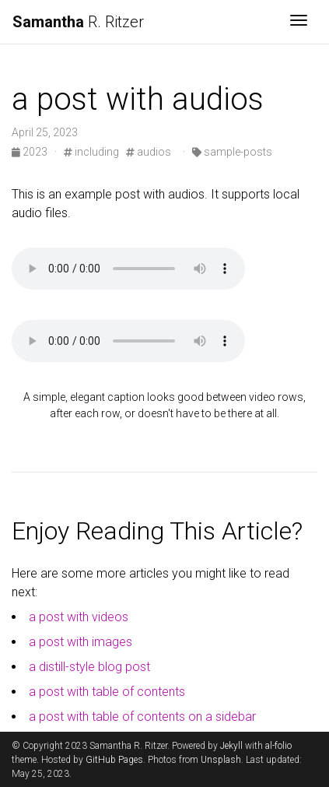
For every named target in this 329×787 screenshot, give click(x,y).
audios (148, 152)
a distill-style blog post (89, 666)
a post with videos (78, 617)
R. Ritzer (78, 21)
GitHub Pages (114, 759)
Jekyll (231, 745)
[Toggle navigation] (299, 22)
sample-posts (232, 152)
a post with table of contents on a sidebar (142, 716)
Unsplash (221, 759)
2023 (31, 152)
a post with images (80, 641)
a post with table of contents (107, 691)
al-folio (278, 745)
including (91, 152)
